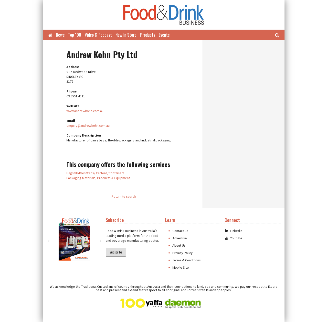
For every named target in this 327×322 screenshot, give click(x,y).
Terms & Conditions (186, 260)
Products (147, 35)
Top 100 (74, 35)
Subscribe (115, 251)
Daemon (183, 304)
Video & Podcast (98, 35)
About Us (179, 245)
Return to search (124, 196)
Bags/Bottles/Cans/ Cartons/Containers (95, 173)
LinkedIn (233, 231)
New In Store (126, 35)
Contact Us (180, 231)
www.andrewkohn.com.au (85, 111)
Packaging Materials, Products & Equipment (98, 178)
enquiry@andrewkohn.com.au (88, 125)
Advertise (179, 238)
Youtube (233, 238)
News (60, 35)
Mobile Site (180, 267)
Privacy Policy (182, 253)
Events (164, 35)
